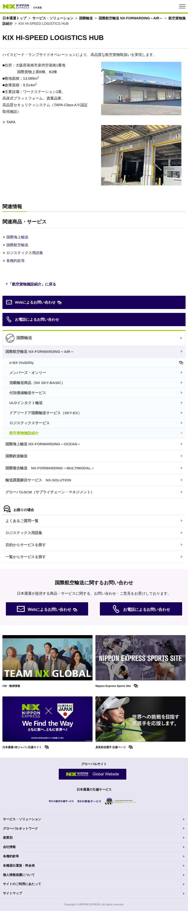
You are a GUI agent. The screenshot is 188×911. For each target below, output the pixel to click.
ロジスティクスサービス (29, 423)
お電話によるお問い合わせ (32, 319)
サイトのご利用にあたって (22, 884)
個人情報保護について (19, 875)
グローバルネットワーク (20, 828)
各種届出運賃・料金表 (19, 865)
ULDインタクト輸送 (26, 403)
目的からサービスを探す (25, 545)
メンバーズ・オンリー (27, 373)
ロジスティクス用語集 (24, 253)
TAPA (10, 122)
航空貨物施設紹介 (24, 433)
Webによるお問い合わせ (31, 302)
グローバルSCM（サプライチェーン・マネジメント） (49, 492)
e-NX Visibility (21, 362)
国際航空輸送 (17, 245)
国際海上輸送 (17, 237)
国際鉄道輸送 (16, 456)
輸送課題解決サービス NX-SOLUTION (38, 480)
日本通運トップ (14, 18)
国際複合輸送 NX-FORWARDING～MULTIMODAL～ (49, 468)
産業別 (7, 837)
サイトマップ (12, 893)
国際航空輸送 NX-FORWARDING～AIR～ (131, 18)
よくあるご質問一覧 (21, 521)
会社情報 (9, 847)
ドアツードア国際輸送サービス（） (45, 413)
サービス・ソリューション (52, 18)
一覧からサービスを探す (25, 557)
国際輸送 (86, 18)
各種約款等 (15, 260)
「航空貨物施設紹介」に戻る (32, 284)
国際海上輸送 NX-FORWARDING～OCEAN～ (43, 444)
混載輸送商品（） (37, 383)
